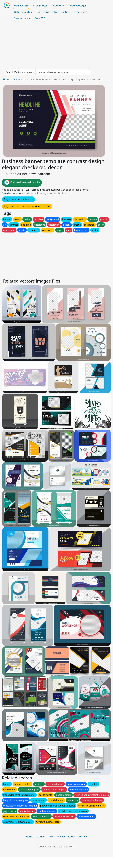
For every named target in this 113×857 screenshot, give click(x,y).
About (71, 836)
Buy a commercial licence (18, 199)
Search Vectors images (19, 72)
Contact (82, 836)
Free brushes (61, 12)
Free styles (80, 12)
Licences (41, 836)
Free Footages (77, 5)
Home (6, 79)
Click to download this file (22, 183)
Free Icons (43, 12)
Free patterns (22, 18)
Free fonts (58, 5)
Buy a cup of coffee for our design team (27, 206)
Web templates (23, 12)
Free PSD (40, 18)
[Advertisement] (56, 45)
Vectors (17, 79)
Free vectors (21, 5)
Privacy (61, 836)
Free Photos (40, 5)
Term (51, 836)
